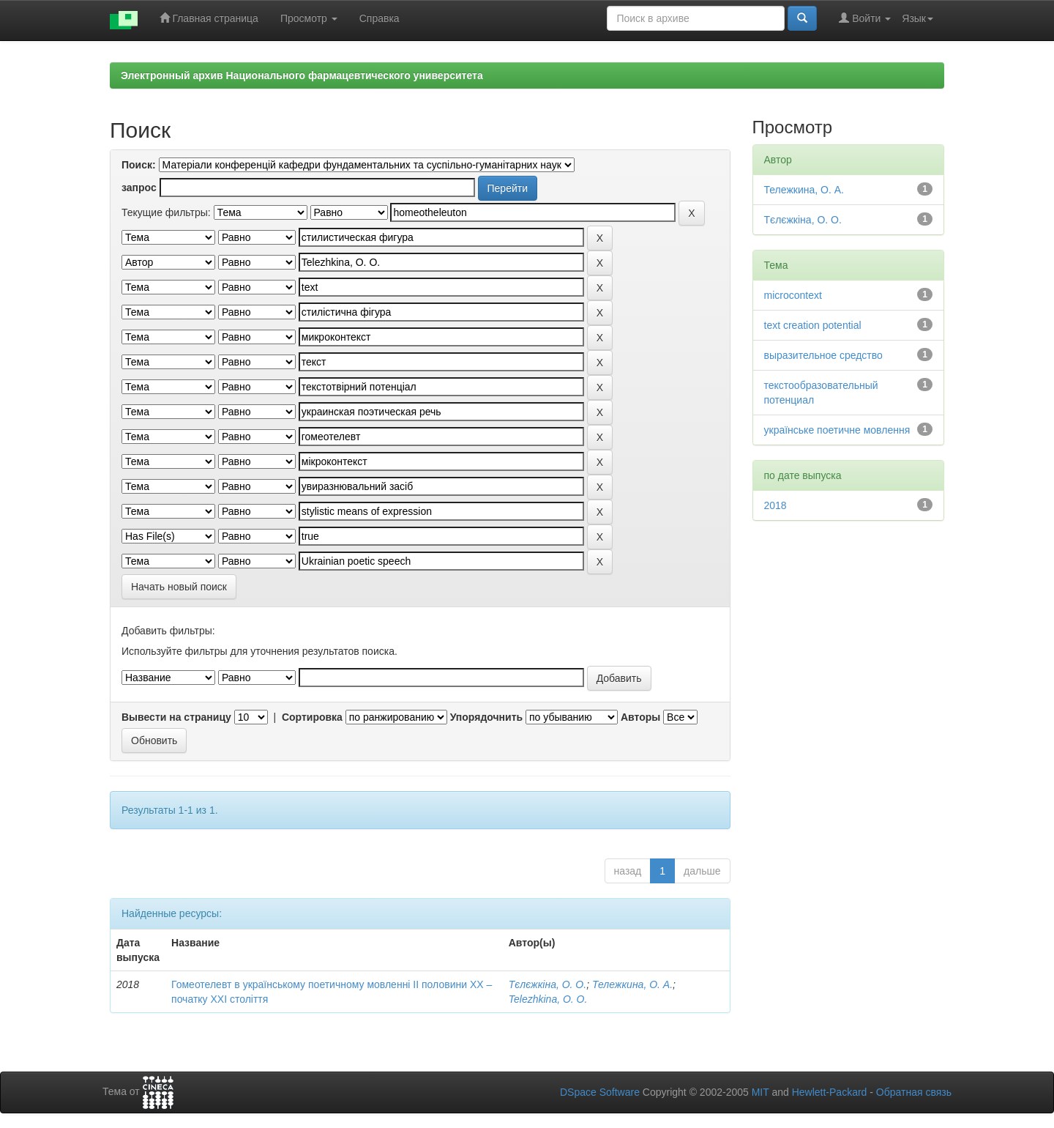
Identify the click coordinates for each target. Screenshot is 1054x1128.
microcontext (793, 295)
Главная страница (209, 18)
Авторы (640, 717)
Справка (379, 18)
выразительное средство (823, 355)
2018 (775, 505)
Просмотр (308, 18)
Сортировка (312, 717)
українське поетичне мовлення (837, 430)
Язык (917, 18)
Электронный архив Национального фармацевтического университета (302, 75)
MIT (760, 1092)
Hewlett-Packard (829, 1092)
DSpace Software (600, 1092)
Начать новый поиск (179, 587)
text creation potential (812, 325)
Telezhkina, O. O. (548, 999)
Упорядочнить (486, 717)
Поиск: (139, 165)
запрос (139, 187)
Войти (865, 18)
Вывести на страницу (176, 717)
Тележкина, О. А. (632, 984)
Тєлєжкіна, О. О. (547, 984)
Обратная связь (914, 1092)
